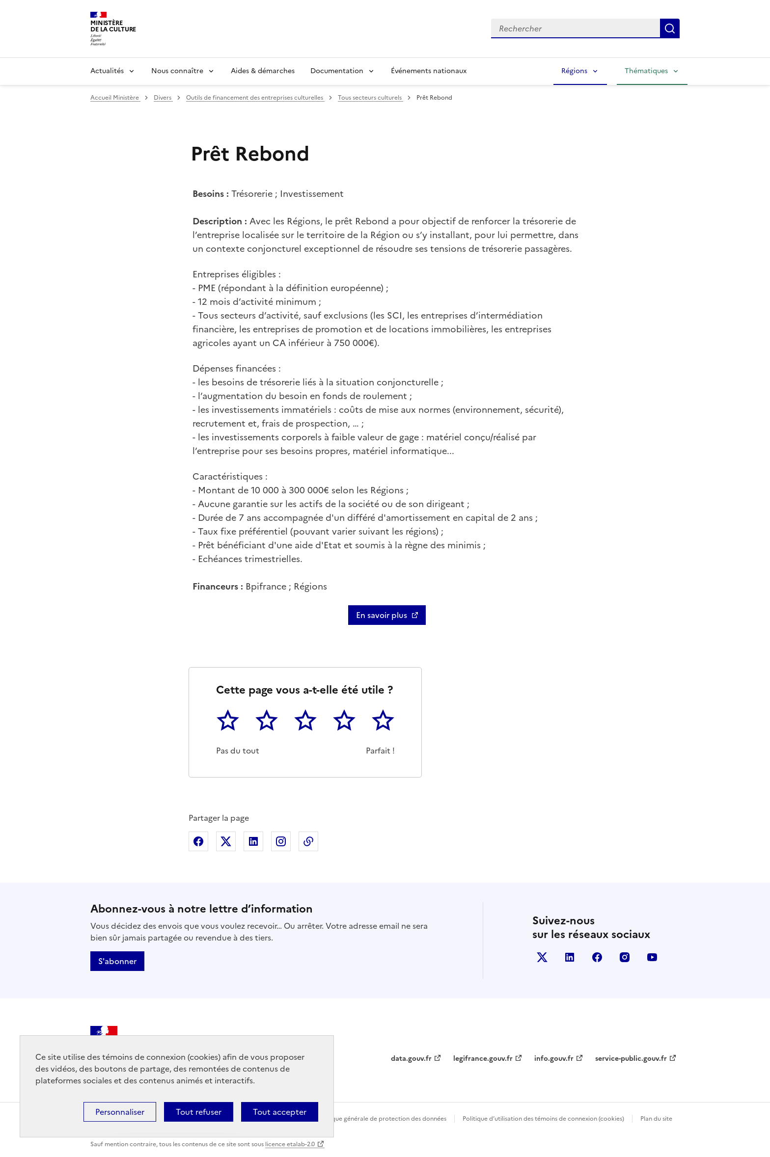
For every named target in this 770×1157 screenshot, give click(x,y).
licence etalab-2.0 (290, 1144)
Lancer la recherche (670, 28)
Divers (163, 97)
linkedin (569, 957)
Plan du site (656, 1118)
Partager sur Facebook (198, 841)
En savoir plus (381, 615)
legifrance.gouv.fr (483, 1058)
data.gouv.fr (411, 1058)
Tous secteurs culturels (370, 97)
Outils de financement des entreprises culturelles (255, 97)
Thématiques (646, 71)
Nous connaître (177, 71)
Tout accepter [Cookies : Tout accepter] (279, 1112)
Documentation (336, 71)
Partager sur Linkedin (253, 841)
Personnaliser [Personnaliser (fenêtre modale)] (119, 1112)
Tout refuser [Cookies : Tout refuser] (198, 1112)
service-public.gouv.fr (631, 1058)
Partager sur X (226, 841)
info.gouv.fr (554, 1058)
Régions (574, 71)
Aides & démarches (263, 71)
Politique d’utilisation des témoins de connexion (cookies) (543, 1118)
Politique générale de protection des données (381, 1118)
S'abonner (117, 961)
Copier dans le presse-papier (308, 841)
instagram (624, 957)
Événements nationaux (429, 71)
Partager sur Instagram (281, 841)
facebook (597, 957)
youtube (652, 957)
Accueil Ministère (115, 97)
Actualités (107, 71)
